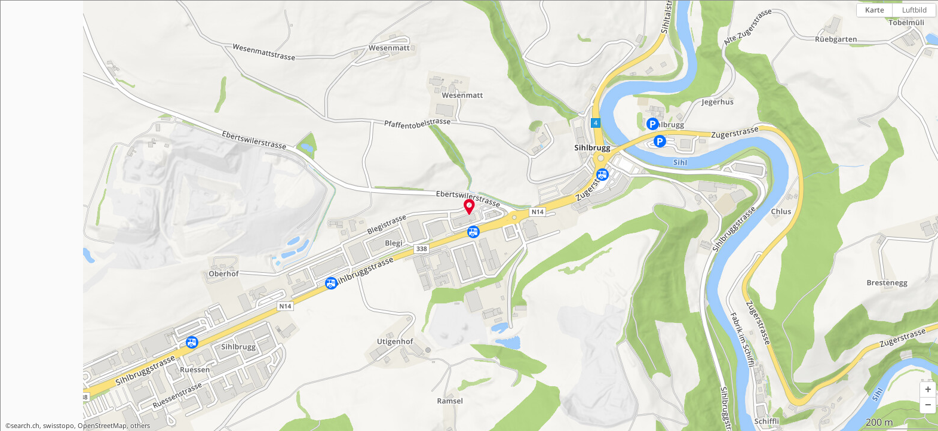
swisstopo (58, 425)
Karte (874, 10)
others (140, 425)
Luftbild (914, 10)
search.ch (25, 425)
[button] (928, 390)
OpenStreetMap (102, 425)
